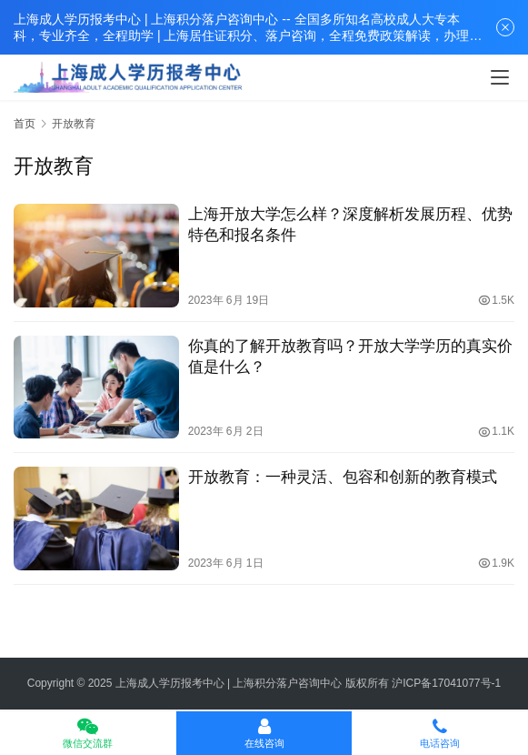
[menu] (500, 77)
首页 (24, 123)
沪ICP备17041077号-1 (446, 683)
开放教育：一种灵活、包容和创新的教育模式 (342, 477)
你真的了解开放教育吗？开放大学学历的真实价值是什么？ (350, 356)
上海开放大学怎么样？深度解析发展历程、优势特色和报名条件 (350, 225)
